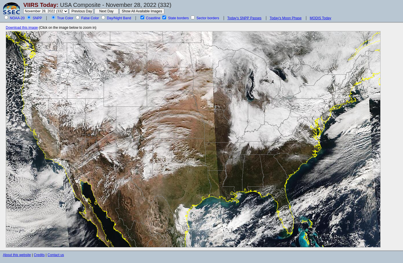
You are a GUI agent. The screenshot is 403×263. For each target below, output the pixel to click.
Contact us (55, 255)
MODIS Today (320, 18)
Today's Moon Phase (286, 18)
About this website (17, 255)
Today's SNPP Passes (244, 18)
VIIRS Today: (40, 5)
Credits (39, 255)
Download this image (22, 28)
